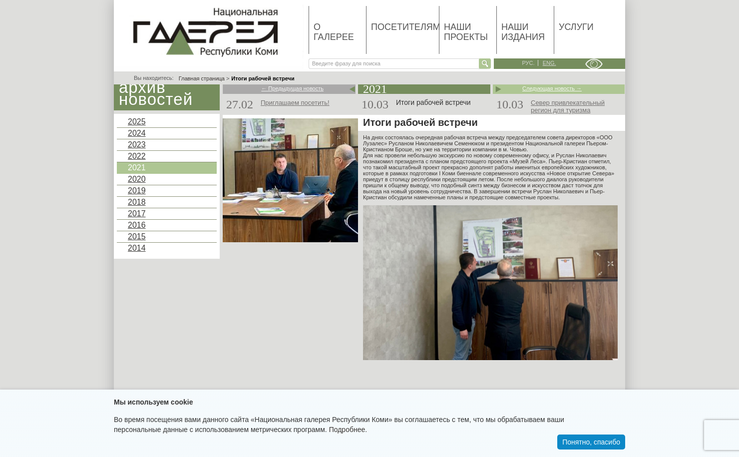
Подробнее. (348, 430)
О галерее (334, 32)
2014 (137, 248)
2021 (137, 167)
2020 (137, 179)
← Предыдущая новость (292, 88)
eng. (549, 63)
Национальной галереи (555, 143)
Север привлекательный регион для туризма (568, 106)
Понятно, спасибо (591, 442)
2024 (137, 133)
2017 (137, 213)
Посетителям (405, 27)
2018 (137, 202)
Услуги (576, 27)
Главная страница (202, 78)
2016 (137, 225)
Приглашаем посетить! (295, 102)
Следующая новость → (552, 88)
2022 (137, 156)
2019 (137, 190)
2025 (137, 121)
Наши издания (523, 32)
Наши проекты (466, 32)
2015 (137, 236)
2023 (137, 144)
